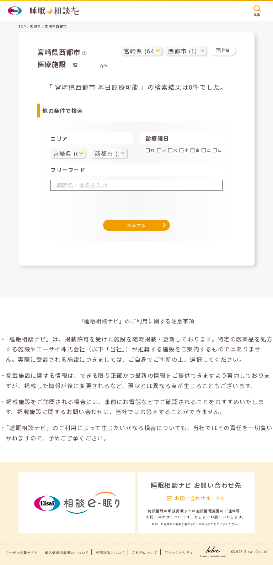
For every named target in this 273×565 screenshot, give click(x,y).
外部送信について (110, 552)
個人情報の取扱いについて (67, 552)
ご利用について (144, 552)
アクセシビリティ (179, 552)
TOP (22, 26)
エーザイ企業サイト (21, 552)
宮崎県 (35, 26)
